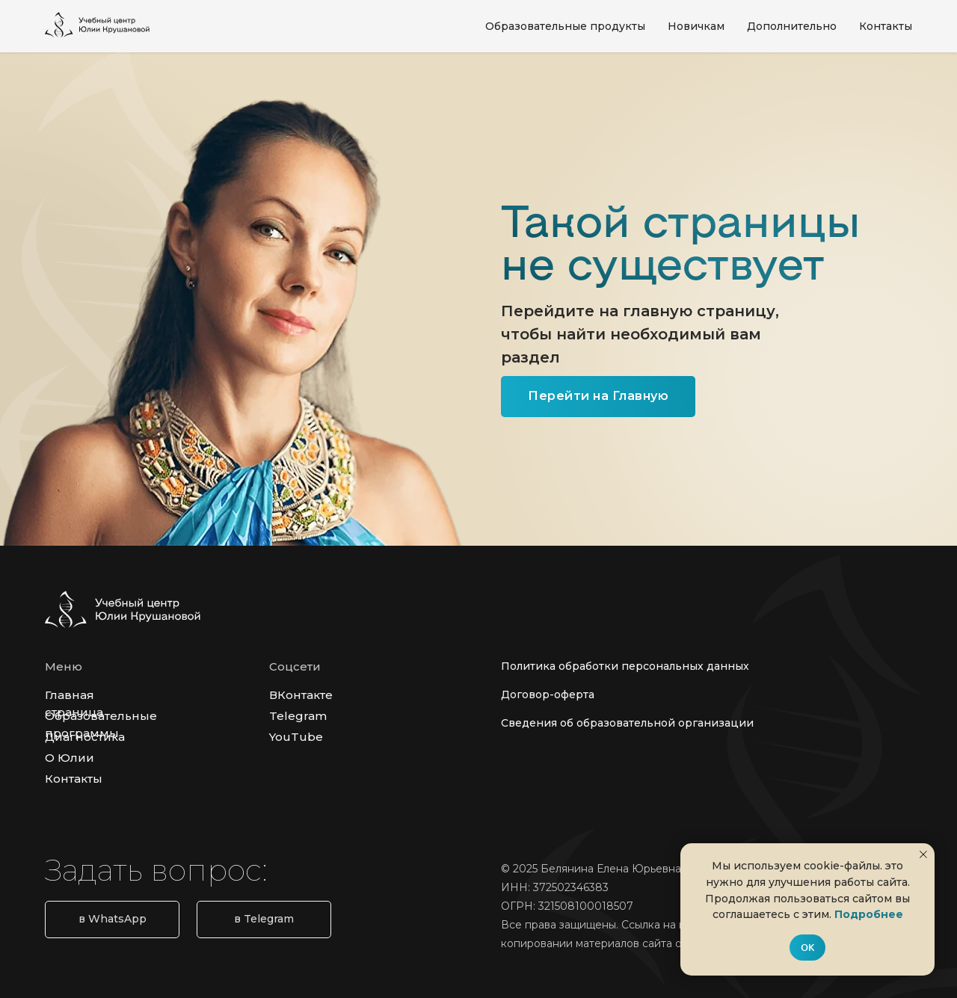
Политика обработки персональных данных (625, 666)
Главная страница (74, 703)
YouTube (296, 737)
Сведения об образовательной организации (627, 723)
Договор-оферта (547, 694)
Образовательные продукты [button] (565, 26)
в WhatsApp (113, 918)
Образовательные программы (101, 724)
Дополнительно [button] (792, 26)
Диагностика (85, 737)
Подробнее (868, 914)
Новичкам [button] (696, 26)
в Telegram (264, 918)
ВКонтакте (301, 695)
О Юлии (69, 758)
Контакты (885, 26)
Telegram (298, 716)
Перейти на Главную (598, 396)
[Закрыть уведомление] (923, 854)
